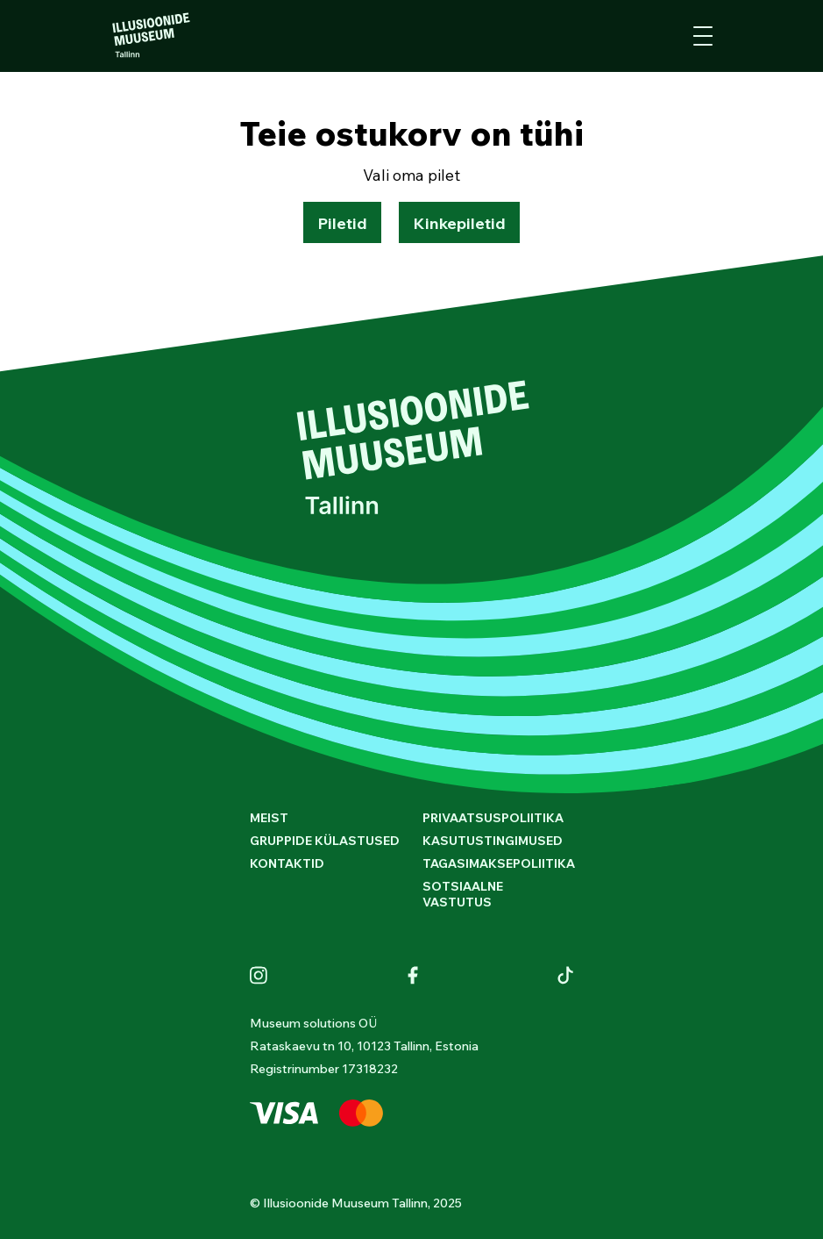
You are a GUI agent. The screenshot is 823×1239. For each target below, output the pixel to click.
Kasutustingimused (492, 841)
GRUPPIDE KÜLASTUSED (325, 841)
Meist (269, 818)
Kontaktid (287, 863)
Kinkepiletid (459, 223)
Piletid (342, 223)
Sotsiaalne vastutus (462, 894)
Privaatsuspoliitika (493, 818)
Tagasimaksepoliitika (498, 863)
